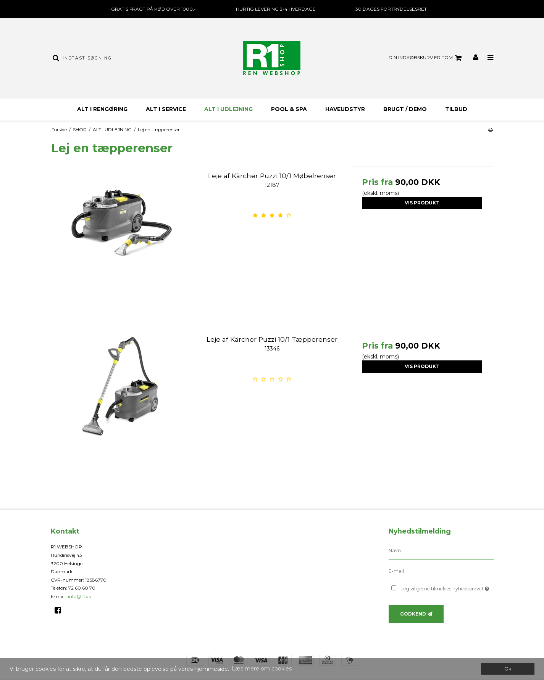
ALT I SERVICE (166, 109)
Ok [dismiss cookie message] (507, 669)
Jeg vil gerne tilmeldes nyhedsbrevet (447, 587)
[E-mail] (441, 571)
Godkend (413, 614)
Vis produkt (422, 203)
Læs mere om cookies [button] (262, 668)
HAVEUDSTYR (345, 109)
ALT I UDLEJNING (228, 109)
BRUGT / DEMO (405, 109)
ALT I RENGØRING (102, 109)
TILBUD (456, 109)
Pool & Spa (289, 109)
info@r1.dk (79, 596)
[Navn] (441, 550)
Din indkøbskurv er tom (426, 58)
